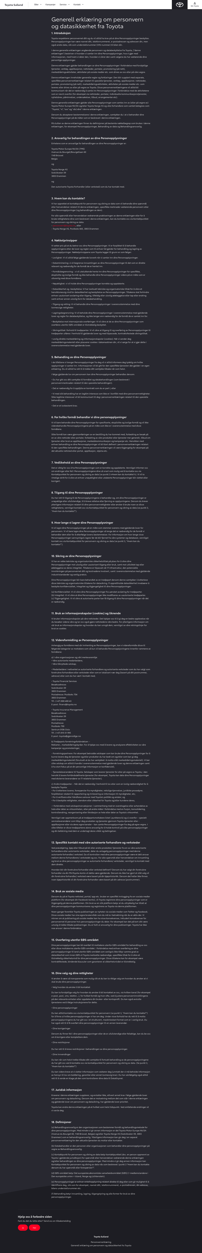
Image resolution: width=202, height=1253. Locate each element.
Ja (23, 1227)
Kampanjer (50, 4)
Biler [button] (36, 4)
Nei (34, 1227)
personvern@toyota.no (64, 225)
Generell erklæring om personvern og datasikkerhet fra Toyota (101, 1245)
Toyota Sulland (14, 4)
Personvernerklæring (101, 1241)
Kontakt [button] (77, 4)
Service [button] (63, 4)
